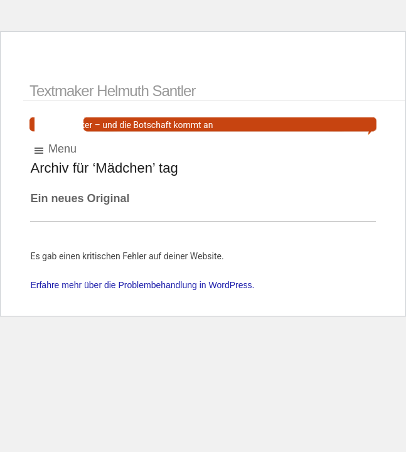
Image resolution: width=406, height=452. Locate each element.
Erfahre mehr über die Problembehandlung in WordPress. (142, 285)
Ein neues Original (79, 198)
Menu (55, 150)
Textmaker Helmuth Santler (112, 90)
